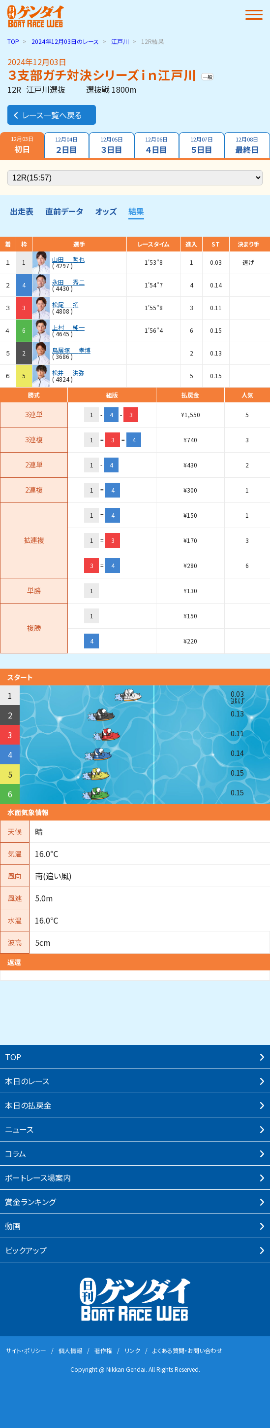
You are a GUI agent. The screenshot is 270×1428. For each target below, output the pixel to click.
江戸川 (120, 41)
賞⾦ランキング (30, 1202)
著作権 (103, 1350)
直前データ (64, 211)
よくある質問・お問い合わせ (187, 1350)
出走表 (21, 211)
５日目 (201, 145)
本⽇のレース (27, 1081)
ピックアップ (26, 1250)
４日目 (157, 145)
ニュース (19, 1129)
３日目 (111, 145)
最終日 (247, 145)
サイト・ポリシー (26, 1350)
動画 (13, 1226)
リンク (132, 1350)
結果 (136, 211)
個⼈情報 (70, 1350)
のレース (65, 41)
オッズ (106, 211)
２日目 (67, 145)
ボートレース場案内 (38, 1177)
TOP (13, 41)
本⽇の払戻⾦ (28, 1105)
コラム (15, 1153)
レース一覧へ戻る (47, 115)
